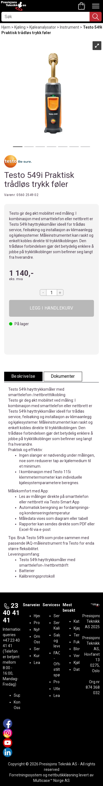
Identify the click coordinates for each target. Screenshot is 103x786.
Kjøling (20, 27)
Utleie (58, 688)
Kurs (37, 655)
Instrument (69, 27)
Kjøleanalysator (42, 27)
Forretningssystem (25, 775)
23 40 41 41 (11, 613)
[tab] (23, 376)
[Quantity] (51, 292)
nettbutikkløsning (63, 775)
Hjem (5, 27)
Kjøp (51, 308)
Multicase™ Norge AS (51, 780)
